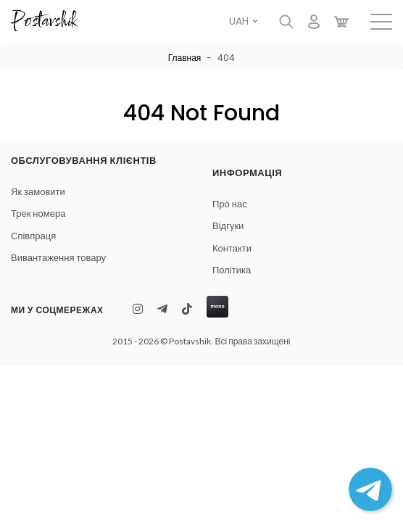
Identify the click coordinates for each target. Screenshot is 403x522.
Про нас (229, 204)
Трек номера (38, 213)
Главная (185, 57)
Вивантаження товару (58, 258)
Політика (231, 270)
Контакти (232, 248)
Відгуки (228, 226)
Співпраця (33, 236)
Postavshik (43, 22)
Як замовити (38, 192)
